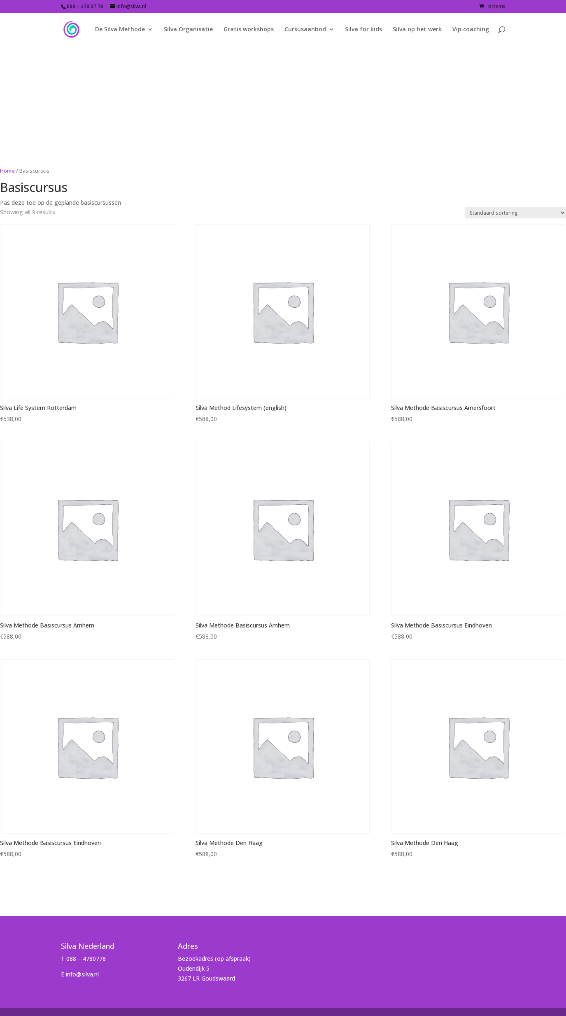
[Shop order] (515, 212)
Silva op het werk (417, 29)
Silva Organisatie (188, 29)
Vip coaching (470, 29)
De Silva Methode (120, 29)
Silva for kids (363, 29)
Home (7, 170)
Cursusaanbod (305, 29)
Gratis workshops (249, 29)
